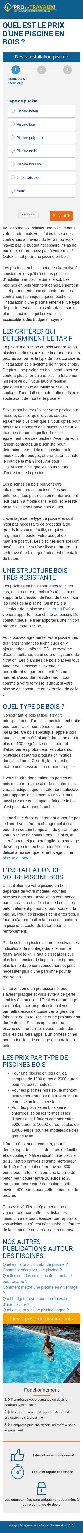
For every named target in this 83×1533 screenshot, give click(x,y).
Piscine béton (41, 111)
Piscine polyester (41, 138)
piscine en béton (17, 858)
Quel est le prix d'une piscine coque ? (36, 1310)
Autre (41, 191)
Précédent (28, 214)
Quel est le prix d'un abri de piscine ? (35, 1264)
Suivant (61, 215)
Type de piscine (23, 101)
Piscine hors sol (41, 164)
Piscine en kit (41, 151)
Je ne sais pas (41, 178)
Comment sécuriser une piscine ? (32, 1270)
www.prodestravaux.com (23, 1525)
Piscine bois (41, 125)
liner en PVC (60, 609)
